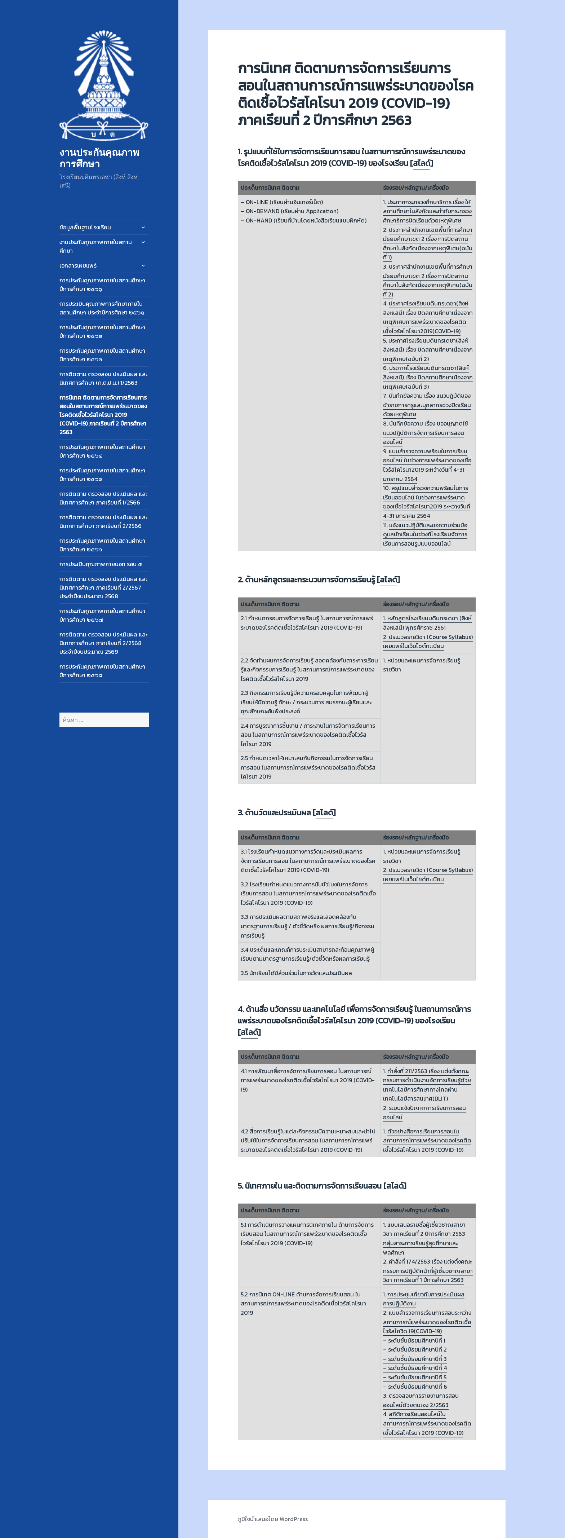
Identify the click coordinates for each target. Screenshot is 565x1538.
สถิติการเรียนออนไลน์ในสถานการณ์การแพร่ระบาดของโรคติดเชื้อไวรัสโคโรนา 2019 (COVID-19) (427, 1423)
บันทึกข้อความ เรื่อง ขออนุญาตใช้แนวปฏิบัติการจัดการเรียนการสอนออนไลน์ (425, 432)
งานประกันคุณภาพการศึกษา (99, 157)
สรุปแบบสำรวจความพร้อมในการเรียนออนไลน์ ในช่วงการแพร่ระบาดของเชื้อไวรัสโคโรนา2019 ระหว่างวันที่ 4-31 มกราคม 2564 (426, 502)
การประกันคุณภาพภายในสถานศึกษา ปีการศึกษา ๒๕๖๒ (102, 331)
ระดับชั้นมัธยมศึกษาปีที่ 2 (417, 1349)
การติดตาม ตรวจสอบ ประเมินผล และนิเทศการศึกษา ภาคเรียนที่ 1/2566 (103, 498)
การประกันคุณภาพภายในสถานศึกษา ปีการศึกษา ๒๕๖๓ (102, 354)
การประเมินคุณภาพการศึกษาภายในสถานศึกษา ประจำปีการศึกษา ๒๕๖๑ (101, 308)
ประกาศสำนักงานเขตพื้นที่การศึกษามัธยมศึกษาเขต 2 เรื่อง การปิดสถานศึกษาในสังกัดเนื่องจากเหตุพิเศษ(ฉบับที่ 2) (427, 280)
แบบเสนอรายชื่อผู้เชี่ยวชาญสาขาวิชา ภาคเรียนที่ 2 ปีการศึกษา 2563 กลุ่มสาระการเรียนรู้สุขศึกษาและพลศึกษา (424, 1238)
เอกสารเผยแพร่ (78, 265)
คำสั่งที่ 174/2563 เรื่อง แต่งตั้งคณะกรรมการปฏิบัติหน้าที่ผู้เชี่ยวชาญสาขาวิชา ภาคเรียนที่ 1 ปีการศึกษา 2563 (428, 1270)
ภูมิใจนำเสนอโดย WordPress (273, 1519)
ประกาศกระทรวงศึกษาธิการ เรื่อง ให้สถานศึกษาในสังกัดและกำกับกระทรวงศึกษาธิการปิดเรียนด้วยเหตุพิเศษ (427, 211)
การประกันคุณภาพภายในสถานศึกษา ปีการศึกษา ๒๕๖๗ (102, 615)
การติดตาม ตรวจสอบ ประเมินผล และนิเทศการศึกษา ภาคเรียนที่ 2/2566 (103, 521)
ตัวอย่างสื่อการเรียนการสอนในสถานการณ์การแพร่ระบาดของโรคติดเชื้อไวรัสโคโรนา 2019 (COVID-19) (427, 1140)
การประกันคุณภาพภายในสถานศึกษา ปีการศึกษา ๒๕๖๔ (102, 451)
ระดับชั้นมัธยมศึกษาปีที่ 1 (416, 1340)
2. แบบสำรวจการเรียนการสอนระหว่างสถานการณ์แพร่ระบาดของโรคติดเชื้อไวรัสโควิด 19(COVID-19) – (427, 1326)
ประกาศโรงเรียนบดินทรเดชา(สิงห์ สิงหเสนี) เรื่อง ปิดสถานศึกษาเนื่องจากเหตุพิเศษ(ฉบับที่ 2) (428, 349)
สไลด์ (421, 163)
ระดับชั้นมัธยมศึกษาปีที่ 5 (417, 1377)
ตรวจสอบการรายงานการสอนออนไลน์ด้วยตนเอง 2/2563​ (421, 1400)
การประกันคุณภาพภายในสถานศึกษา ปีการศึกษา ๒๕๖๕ (102, 474)
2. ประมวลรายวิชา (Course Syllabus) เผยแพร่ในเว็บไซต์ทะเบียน (428, 642)
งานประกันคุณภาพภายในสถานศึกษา (95, 246)
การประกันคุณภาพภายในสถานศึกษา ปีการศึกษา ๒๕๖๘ (102, 670)
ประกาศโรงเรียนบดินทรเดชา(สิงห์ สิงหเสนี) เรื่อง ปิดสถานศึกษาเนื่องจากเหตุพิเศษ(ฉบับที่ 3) (428, 377)
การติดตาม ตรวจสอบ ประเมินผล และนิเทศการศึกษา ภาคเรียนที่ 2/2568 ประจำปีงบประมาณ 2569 (103, 643)
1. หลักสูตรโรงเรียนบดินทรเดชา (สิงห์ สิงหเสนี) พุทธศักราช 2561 (427, 623)
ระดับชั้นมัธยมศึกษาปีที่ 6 (417, 1386)
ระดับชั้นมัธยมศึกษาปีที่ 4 (417, 1367)
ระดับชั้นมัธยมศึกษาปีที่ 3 (417, 1358)
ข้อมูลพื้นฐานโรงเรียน (85, 227)
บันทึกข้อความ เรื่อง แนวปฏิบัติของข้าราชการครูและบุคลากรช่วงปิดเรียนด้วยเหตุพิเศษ (427, 404)
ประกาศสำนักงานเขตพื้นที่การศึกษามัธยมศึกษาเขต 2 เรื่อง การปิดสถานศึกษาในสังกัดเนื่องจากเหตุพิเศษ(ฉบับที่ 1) (427, 243)
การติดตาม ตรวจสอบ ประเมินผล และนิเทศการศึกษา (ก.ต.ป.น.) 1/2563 (103, 378)
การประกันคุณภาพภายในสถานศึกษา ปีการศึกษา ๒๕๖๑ (102, 284)
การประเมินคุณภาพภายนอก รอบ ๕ (100, 564)
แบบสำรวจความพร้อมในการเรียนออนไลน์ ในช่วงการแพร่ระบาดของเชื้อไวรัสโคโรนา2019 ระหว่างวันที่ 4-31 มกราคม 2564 (427, 465)
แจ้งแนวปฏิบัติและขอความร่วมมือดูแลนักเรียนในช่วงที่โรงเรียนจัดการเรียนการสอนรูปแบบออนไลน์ (425, 534)
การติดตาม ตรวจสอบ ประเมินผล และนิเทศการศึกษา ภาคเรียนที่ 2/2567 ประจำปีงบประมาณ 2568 (103, 587)
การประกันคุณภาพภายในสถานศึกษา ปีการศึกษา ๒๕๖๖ (102, 545)
